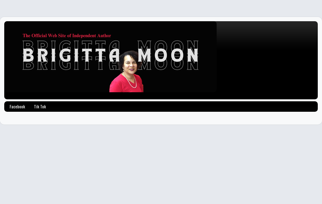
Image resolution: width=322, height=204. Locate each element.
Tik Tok (40, 106)
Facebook (17, 106)
